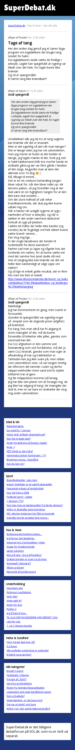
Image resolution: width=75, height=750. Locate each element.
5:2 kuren (12, 646)
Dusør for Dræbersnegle (21, 546)
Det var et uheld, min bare (21, 704)
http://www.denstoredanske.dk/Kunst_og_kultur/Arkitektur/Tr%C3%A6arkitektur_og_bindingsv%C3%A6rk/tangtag (38, 282)
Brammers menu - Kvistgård (22, 459)
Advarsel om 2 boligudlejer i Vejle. (26, 542)
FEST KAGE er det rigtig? (20, 451)
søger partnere (15, 551)
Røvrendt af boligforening (21, 572)
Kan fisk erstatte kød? (19, 438)
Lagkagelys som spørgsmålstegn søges (29, 692)
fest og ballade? (16, 696)
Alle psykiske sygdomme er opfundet (28, 650)
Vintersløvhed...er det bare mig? (25, 700)
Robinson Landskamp (19, 592)
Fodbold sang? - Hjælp (19, 497)
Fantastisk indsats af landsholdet (25, 488)
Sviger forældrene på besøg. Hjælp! (27, 443)
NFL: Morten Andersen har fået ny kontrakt (30, 513)
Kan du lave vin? (15, 464)
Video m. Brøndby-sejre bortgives (26, 509)
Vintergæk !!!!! (14, 600)
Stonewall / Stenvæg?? (19, 563)
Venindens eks (15, 588)
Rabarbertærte (15, 426)
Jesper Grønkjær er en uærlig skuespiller (29, 484)
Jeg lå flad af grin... (17, 613)
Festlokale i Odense (18, 675)
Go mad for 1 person (19, 430)
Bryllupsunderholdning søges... (24, 534)
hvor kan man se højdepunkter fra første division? (35, 505)
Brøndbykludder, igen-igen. (22, 480)
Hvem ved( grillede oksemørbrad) (26, 434)
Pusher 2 (11, 609)
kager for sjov (14, 605)
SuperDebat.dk (16, 25)
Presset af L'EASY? (17, 679)
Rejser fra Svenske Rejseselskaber (26, 687)
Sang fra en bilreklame (19, 683)
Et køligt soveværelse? (19, 654)
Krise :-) (11, 447)
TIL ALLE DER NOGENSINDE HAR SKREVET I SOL (32, 617)
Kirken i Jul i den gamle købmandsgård (28, 708)
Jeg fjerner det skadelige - (21, 538)
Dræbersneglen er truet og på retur (27, 559)
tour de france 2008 (18, 492)
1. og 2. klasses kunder (19, 625)
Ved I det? (12, 596)
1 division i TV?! (15, 501)
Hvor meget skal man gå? (21, 642)
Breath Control (15, 671)
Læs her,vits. (14, 621)
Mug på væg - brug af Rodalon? (24, 555)
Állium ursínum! (15, 567)
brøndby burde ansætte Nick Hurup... (28, 518)
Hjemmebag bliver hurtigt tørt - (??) (26, 455)
